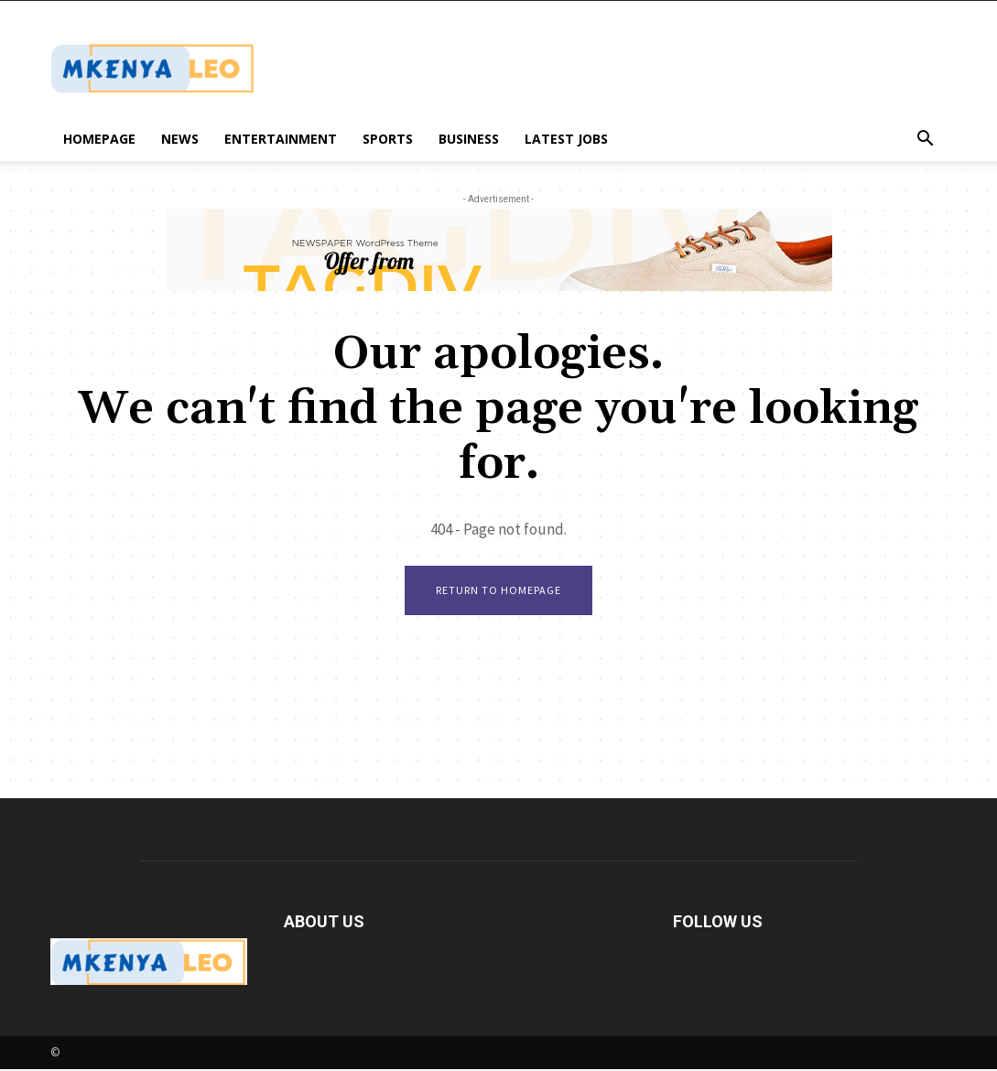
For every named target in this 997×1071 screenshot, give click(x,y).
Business (469, 138)
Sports (388, 138)
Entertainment (280, 138)
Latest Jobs (566, 138)
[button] (926, 140)
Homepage (99, 138)
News (180, 138)
